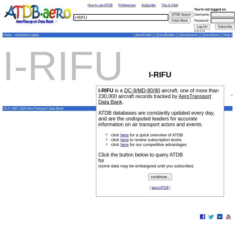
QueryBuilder (165, 35)
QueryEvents (188, 35)
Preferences (127, 5)
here (124, 135)
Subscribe (149, 5)
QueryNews (210, 35)
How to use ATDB (100, 5)
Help (226, 35)
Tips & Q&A (169, 5)
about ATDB (159, 187)
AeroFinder (143, 35)
